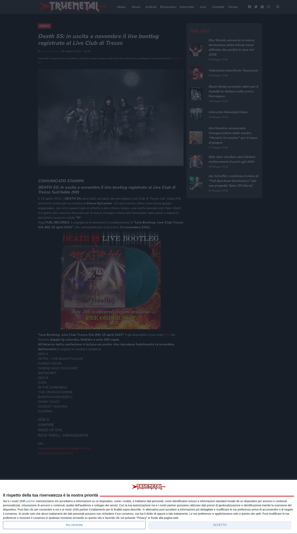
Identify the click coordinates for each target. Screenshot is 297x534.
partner (30, 501)
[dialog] (148, 507)
